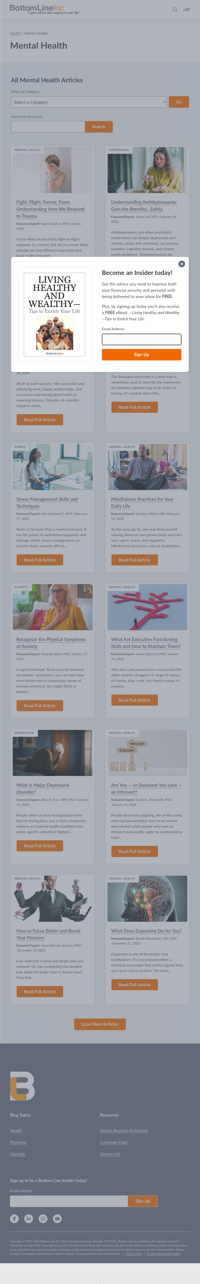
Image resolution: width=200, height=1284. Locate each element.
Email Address (113, 329)
